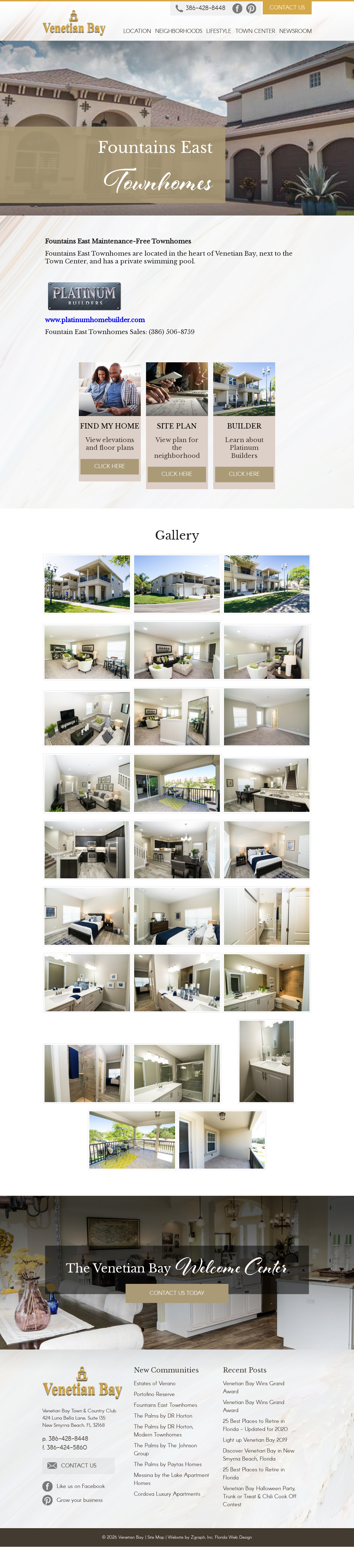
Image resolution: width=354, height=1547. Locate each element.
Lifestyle (218, 31)
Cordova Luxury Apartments (167, 1494)
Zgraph (198, 1538)
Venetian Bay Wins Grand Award (253, 1388)
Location (137, 31)
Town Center (255, 31)
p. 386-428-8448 (65, 1439)
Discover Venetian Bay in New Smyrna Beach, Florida (258, 1455)
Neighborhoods (178, 31)
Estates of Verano (155, 1384)
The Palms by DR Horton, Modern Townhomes (163, 1431)
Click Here (109, 467)
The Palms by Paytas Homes (168, 1465)
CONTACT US (287, 8)
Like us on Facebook (73, 1486)
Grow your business (72, 1500)
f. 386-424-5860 (64, 1448)
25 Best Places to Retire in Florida (254, 1474)
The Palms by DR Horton (163, 1416)
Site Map (155, 1538)
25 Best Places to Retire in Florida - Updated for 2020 (255, 1426)
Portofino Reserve (154, 1395)
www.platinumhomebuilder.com (96, 320)
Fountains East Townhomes (165, 1406)
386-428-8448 (200, 9)
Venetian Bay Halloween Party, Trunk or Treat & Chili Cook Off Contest (259, 1497)
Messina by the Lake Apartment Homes (171, 1480)
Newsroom (295, 31)
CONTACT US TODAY (177, 1293)
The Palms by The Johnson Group (165, 1450)
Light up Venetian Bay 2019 (255, 1440)
